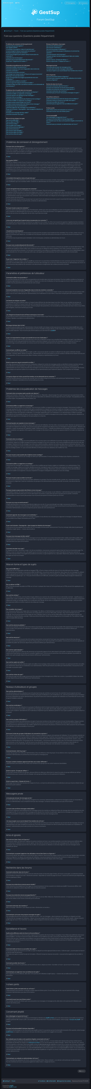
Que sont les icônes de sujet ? (14, 134)
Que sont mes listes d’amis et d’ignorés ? (57, 76)
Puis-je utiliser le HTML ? (12, 122)
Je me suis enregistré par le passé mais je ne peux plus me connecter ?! (22, 55)
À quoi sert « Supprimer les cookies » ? (16, 61)
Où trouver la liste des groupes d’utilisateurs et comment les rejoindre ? (62, 52)
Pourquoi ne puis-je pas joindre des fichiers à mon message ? (23, 104)
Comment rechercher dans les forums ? (57, 86)
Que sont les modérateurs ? (54, 47)
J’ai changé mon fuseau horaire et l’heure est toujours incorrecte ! (24, 74)
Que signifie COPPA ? (12, 47)
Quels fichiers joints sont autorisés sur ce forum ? (59, 109)
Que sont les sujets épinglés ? (14, 130)
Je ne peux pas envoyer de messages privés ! (58, 67)
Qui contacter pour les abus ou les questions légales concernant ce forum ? (64, 121)
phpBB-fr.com (13, 1087)
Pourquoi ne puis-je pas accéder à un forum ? (18, 102)
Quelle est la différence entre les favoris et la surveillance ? (62, 98)
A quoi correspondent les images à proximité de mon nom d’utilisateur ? (22, 78)
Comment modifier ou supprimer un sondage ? (19, 100)
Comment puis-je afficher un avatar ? (16, 81)
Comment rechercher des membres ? (56, 91)
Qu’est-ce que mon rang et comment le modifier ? (20, 82)
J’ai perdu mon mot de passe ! (14, 58)
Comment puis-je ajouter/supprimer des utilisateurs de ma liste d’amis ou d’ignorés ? (63, 79)
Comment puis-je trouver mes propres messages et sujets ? (62, 92)
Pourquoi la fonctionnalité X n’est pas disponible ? (59, 119)
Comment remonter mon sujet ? (15, 114)
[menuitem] (17, 2)
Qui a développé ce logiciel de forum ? (56, 117)
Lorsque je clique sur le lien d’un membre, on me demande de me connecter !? (25, 85)
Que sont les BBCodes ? (12, 120)
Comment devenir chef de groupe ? (56, 54)
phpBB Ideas (9, 1032)
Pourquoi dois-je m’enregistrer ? (15, 46)
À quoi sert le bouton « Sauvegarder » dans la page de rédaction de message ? (24, 110)
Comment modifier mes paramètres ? (16, 67)
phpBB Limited (50, 1017)
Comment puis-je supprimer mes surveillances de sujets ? (62, 103)
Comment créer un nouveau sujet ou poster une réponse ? (22, 92)
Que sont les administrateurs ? (54, 46)
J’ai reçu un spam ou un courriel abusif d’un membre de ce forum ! (64, 70)
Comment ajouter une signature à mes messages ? (20, 95)
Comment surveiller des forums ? (55, 102)
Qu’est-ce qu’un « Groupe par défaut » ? (57, 59)
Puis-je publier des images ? (13, 125)
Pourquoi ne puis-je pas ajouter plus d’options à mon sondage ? (23, 99)
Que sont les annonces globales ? (15, 127)
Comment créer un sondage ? (14, 97)
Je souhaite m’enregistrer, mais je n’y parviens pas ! (20, 49)
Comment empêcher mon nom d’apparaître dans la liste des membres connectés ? (22, 69)
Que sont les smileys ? (12, 123)
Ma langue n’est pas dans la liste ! (15, 75)
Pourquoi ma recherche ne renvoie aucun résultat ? (60, 87)
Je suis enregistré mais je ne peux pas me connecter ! (21, 51)
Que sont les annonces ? (13, 129)
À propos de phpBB (75, 1019)
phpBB (53, 330)
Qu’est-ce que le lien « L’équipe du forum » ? (58, 61)
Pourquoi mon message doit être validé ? (17, 112)
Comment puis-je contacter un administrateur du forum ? (62, 124)
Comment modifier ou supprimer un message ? (19, 93)
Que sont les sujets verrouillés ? (14, 132)
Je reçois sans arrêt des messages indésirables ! (59, 69)
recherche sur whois (34, 1042)
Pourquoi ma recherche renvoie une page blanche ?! (60, 89)
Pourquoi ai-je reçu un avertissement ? (16, 105)
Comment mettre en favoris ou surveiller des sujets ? (60, 100)
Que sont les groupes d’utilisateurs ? (56, 49)
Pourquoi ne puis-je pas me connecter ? (17, 52)
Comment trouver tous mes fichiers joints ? (58, 111)
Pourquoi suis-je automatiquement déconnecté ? (19, 59)
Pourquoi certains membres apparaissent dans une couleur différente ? (62, 57)
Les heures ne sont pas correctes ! (15, 72)
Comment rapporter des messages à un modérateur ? (21, 107)
